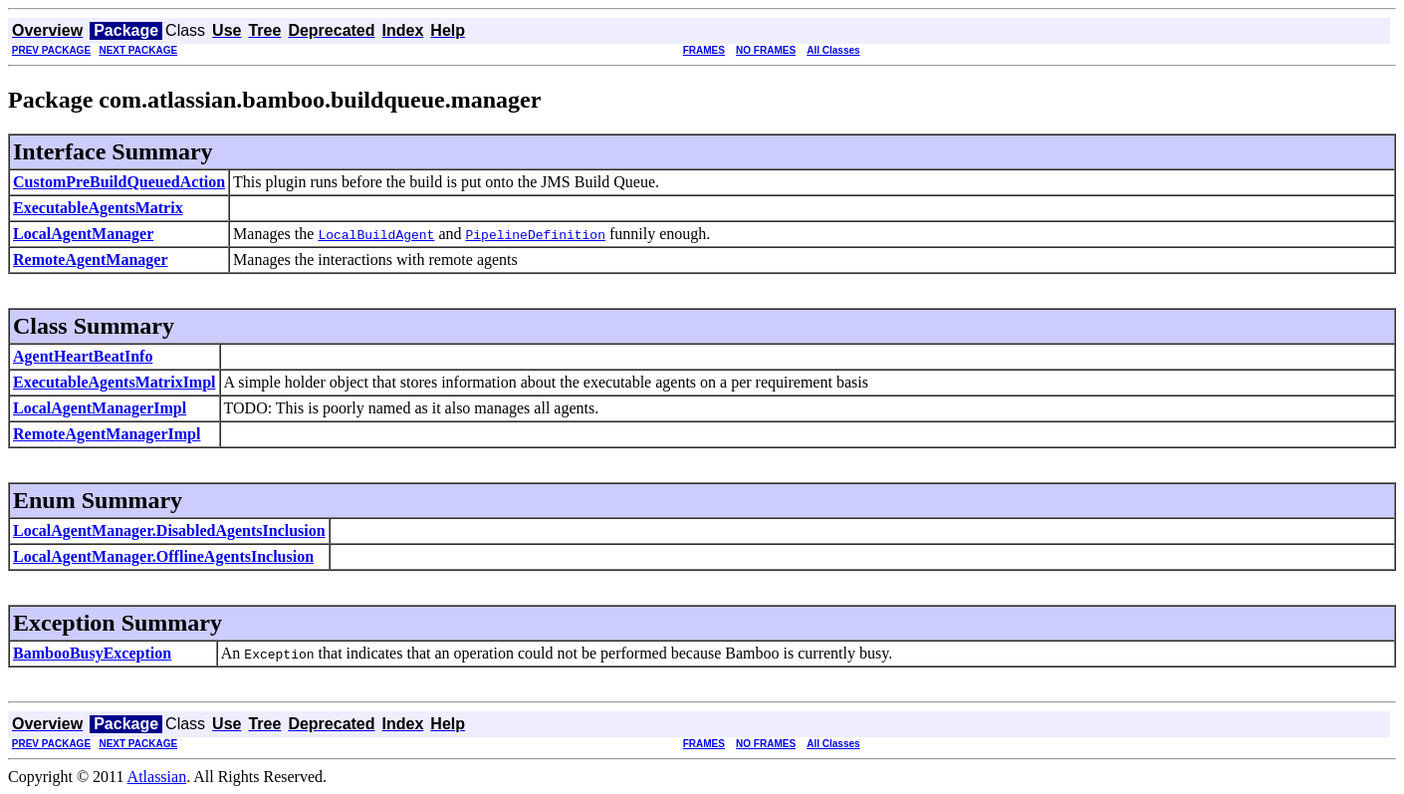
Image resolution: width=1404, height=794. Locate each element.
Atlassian (157, 776)
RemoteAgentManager (90, 259)
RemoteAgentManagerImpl (106, 433)
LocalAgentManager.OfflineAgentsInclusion (163, 556)
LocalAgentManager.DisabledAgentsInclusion (169, 530)
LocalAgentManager (83, 233)
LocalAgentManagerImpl (99, 407)
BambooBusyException (92, 653)
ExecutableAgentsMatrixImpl (114, 382)
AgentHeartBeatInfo (82, 356)
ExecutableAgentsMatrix (98, 207)
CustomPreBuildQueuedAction (119, 181)
